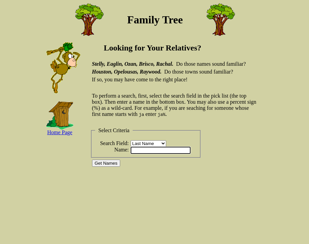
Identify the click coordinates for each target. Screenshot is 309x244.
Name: (121, 149)
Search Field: (114, 143)
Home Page (59, 132)
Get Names (106, 163)
